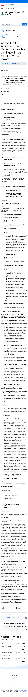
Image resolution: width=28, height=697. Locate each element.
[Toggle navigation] (26, 1)
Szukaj (24, 24)
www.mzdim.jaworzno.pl (14, 681)
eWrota (8, 34)
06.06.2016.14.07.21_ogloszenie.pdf (11, 617)
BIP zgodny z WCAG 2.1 (22, 690)
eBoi (7, 28)
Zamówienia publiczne (14, 63)
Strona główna (5, 63)
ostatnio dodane (14, 18)
